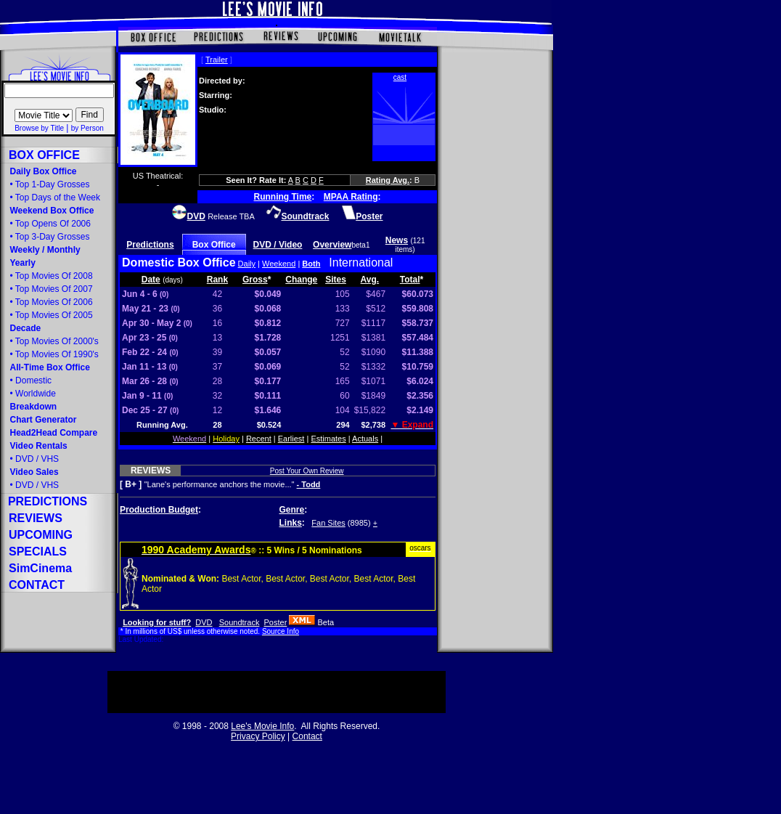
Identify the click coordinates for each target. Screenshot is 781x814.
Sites (335, 279)
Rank (217, 279)
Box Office (214, 245)
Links (290, 523)
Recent (258, 438)
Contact (307, 736)
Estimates (328, 438)
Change (301, 279)
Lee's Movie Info (262, 726)
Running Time (283, 197)
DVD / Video (278, 245)
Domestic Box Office (178, 262)
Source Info (280, 631)
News (396, 240)
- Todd (309, 484)
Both (311, 263)
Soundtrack (239, 622)
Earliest (291, 438)
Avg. (370, 279)
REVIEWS (151, 470)
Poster (275, 622)
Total (410, 279)
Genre (292, 510)
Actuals (365, 438)
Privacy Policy (258, 736)
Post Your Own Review (307, 471)
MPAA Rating (351, 197)
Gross (255, 279)
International (361, 262)
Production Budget (159, 510)
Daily (246, 263)
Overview (332, 245)
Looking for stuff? (157, 622)
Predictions (149, 245)
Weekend (278, 263)
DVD (203, 622)
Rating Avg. (387, 180)
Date (151, 279)
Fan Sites (328, 522)
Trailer (216, 59)
